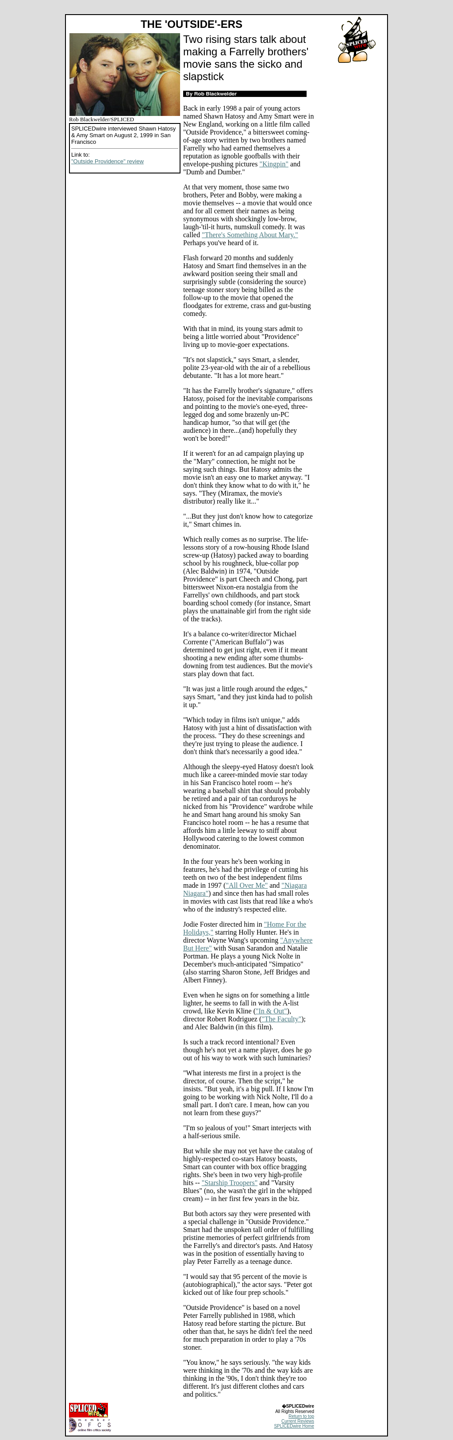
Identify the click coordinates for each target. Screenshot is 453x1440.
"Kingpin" (273, 164)
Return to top (301, 1416)
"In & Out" (271, 1011)
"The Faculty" (281, 1019)
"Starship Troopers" (229, 1182)
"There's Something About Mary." (250, 235)
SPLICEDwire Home (294, 1426)
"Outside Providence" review (107, 161)
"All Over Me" (247, 885)
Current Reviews (297, 1421)
